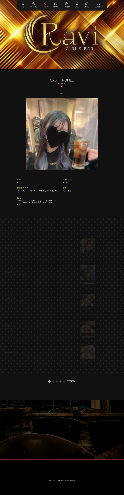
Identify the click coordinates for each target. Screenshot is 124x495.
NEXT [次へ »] (70, 381)
